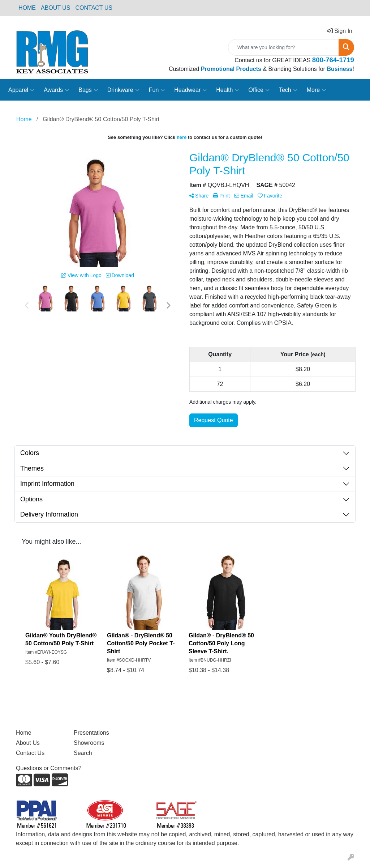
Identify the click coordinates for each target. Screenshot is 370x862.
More (316, 90)
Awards (56, 90)
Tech (288, 90)
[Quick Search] (283, 47)
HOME (27, 8)
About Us (28, 743)
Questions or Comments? (48, 768)
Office (259, 90)
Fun (157, 90)
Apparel (21, 90)
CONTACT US (94, 8)
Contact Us (30, 753)
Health (227, 90)
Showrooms (89, 743)
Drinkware (123, 90)
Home (23, 733)
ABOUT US (55, 8)
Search (83, 753)
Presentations (91, 733)
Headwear (190, 90)
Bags (88, 90)
